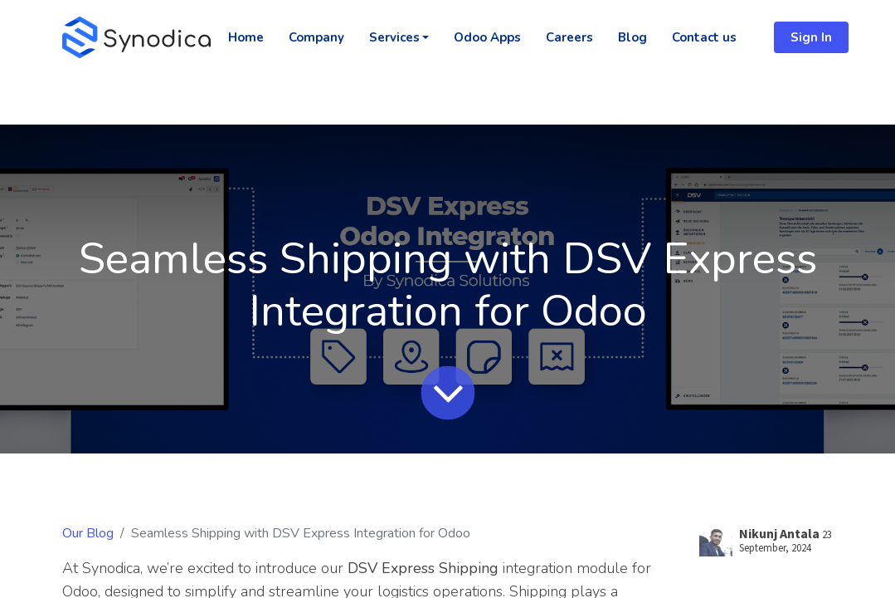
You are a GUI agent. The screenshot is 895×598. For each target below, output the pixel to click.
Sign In (811, 37)
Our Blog (88, 533)
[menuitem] (246, 37)
